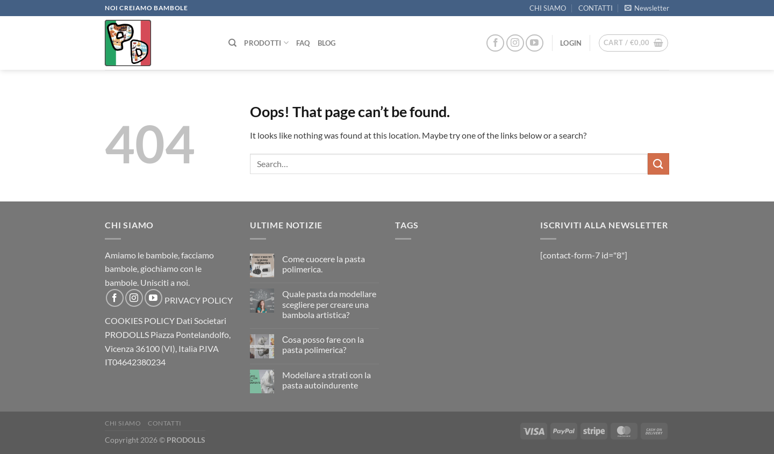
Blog (327, 43)
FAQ (303, 43)
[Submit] (658, 163)
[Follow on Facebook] (495, 43)
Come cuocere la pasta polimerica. (323, 264)
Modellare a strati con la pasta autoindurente (326, 380)
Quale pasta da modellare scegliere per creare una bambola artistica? (329, 304)
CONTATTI (595, 8)
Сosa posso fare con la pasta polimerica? (323, 344)
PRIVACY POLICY (198, 300)
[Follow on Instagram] (515, 43)
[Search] (232, 43)
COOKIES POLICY (140, 320)
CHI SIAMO (547, 8)
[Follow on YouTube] (534, 43)
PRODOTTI (266, 43)
